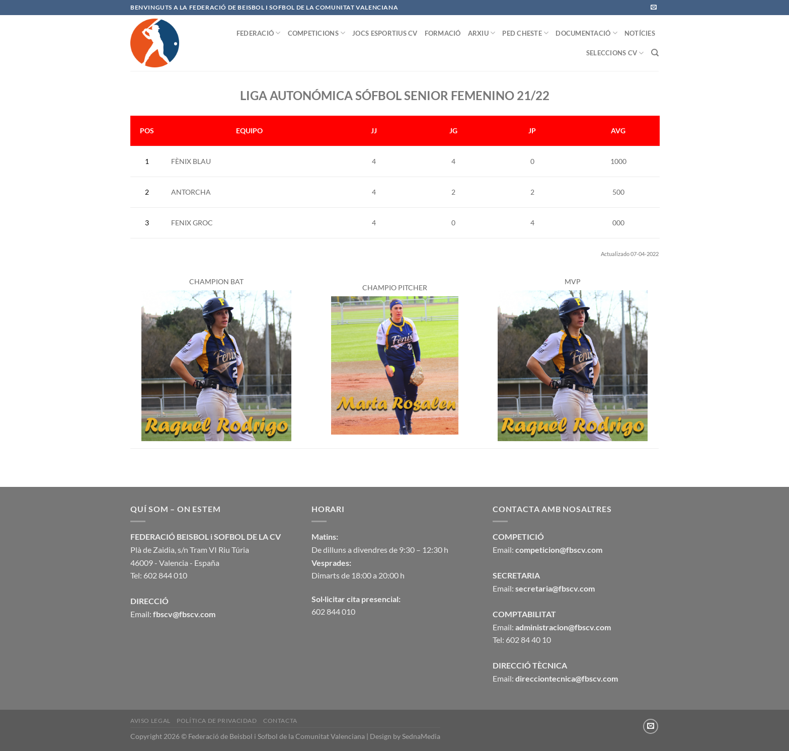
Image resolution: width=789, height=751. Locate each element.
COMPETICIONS (317, 33)
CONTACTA (280, 720)
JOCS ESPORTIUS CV (384, 33)
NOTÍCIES (639, 33)
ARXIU (482, 33)
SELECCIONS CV (615, 53)
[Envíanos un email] (654, 7)
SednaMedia (421, 736)
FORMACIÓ (443, 33)
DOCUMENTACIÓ (586, 33)
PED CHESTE (525, 33)
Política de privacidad (217, 720)
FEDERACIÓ (258, 33)
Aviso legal (150, 720)
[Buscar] (655, 52)
